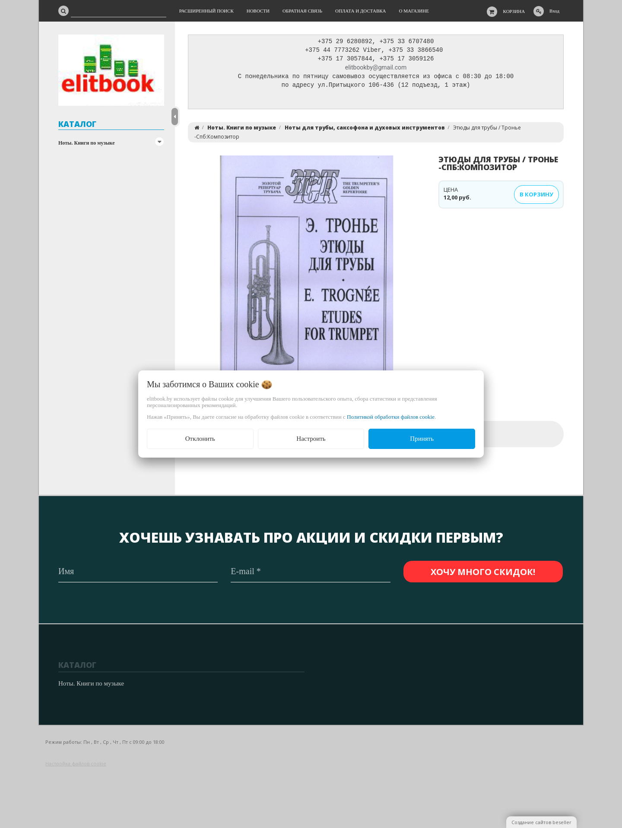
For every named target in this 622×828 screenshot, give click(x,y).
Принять (422, 438)
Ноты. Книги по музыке (86, 143)
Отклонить (200, 438)
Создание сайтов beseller (541, 822)
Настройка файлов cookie (75, 763)
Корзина (514, 11)
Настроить (310, 438)
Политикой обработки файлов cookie (391, 417)
